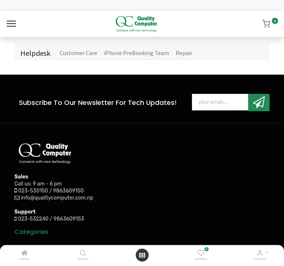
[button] (259, 102)
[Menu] (11, 23)
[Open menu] (142, 255)
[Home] (24, 253)
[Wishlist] (200, 253)
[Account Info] (259, 253)
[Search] (83, 253)
